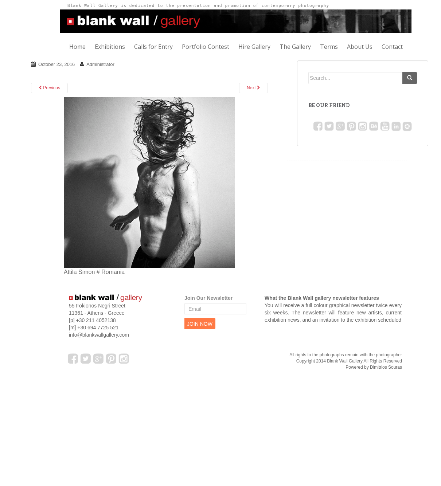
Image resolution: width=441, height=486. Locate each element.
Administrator (100, 64)
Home (77, 47)
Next (253, 87)
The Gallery (295, 47)
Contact (392, 47)
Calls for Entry (153, 47)
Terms (329, 47)
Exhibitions (110, 47)
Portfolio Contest (205, 47)
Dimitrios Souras (386, 367)
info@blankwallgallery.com (99, 335)
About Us (359, 47)
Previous (49, 87)
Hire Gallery (254, 47)
